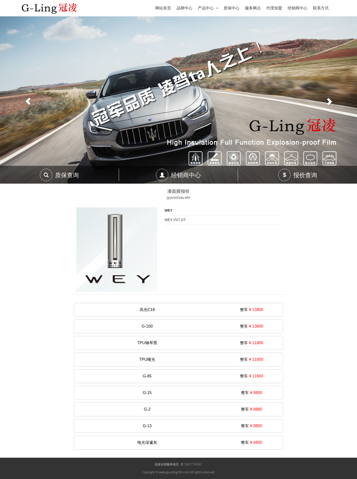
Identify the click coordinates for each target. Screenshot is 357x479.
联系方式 (321, 8)
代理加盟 (274, 8)
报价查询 (305, 175)
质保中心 (231, 8)
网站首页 (163, 8)
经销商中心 (297, 8)
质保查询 (67, 175)
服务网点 (253, 8)
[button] (27, 100)
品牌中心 (184, 8)
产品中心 (208, 8)
